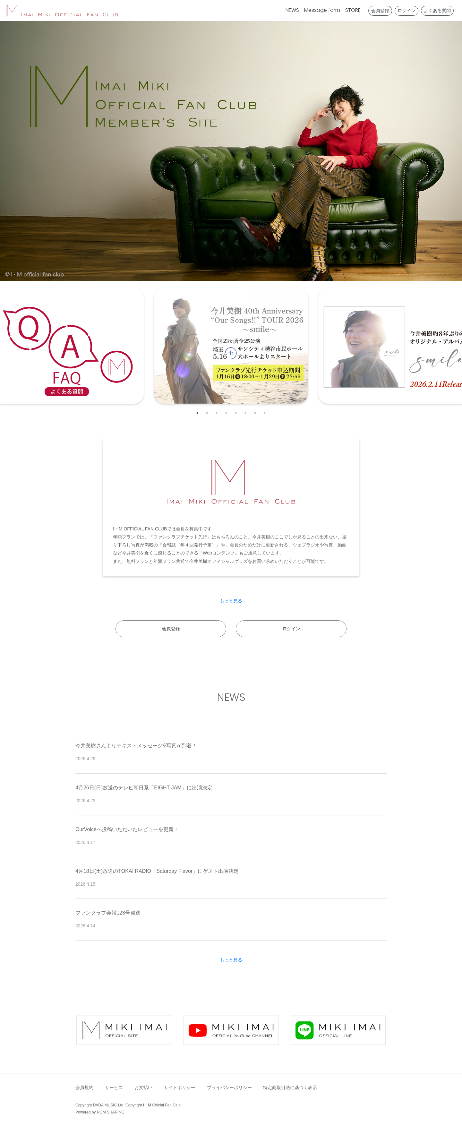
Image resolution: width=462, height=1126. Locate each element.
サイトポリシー (179, 1087)
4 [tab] (226, 413)
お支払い (143, 1087)
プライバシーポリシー (229, 1087)
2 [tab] (207, 413)
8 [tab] (264, 413)
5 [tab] (236, 413)
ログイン (406, 10)
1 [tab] (197, 413)
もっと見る (231, 600)
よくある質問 (437, 10)
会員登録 (380, 10)
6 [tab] (245, 413)
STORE (353, 10)
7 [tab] (255, 413)
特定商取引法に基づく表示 (290, 1087)
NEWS (292, 10)
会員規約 (84, 1087)
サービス (114, 1087)
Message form (322, 10)
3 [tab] (216, 413)
